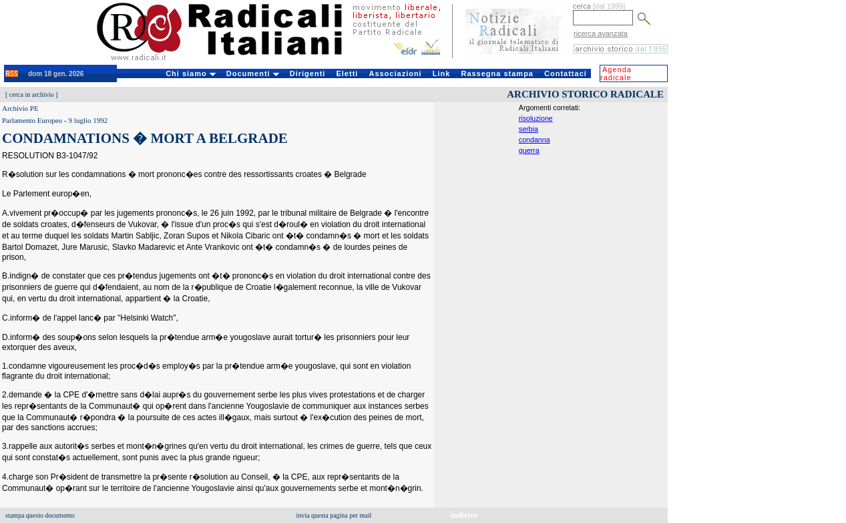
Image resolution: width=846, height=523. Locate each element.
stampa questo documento (40, 515)
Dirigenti (308, 73)
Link (442, 73)
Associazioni (395, 73)
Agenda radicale (616, 73)
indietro (464, 515)
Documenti (252, 73)
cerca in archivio (31, 94)
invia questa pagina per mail (334, 515)
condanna (534, 140)
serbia (528, 129)
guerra (529, 150)
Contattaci (565, 73)
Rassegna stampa (497, 73)
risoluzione (536, 118)
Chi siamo (191, 73)
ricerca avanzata (601, 33)
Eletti (347, 73)
